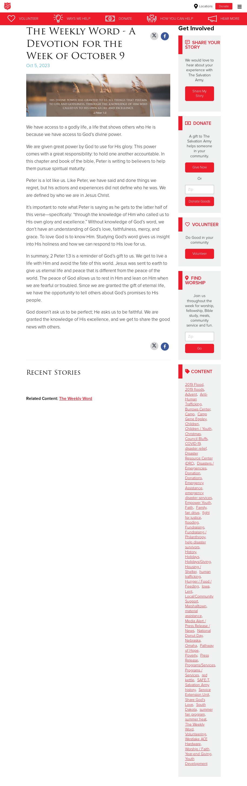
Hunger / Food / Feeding (198, 584)
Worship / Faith (197, 749)
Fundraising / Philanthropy (195, 534)
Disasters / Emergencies (199, 466)
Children (192, 424)
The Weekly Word (75, 398)
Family (201, 507)
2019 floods (194, 389)
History (190, 552)
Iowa (205, 586)
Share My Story (199, 93)
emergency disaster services (198, 495)
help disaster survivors (195, 544)
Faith (189, 507)
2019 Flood (194, 384)
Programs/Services (200, 665)
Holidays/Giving (198, 561)
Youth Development (196, 761)
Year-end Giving (198, 754)
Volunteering (195, 734)
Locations (203, 6)
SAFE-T (203, 680)
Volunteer (199, 254)
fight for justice (197, 515)
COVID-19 (193, 443)
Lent (188, 591)
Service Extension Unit (198, 692)
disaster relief (195, 448)
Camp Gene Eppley (196, 416)
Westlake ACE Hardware (196, 741)
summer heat (195, 719)
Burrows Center (197, 409)
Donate (224, 6)
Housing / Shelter (193, 569)
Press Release (197, 658)
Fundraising (194, 527)
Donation (192, 473)
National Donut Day (198, 633)
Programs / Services (193, 672)
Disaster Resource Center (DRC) (199, 458)
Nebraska (193, 640)
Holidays (192, 557)
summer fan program (199, 712)
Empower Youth (198, 502)
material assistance (193, 613)
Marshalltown (195, 606)
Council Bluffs (196, 438)
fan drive (192, 512)
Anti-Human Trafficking (196, 399)
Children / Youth (198, 428)
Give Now (199, 167)
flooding (192, 522)
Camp (190, 414)
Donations (193, 478)
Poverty (191, 655)
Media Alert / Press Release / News (197, 626)
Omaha (191, 645)
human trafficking (198, 574)
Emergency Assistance (194, 485)
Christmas (193, 434)
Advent (191, 394)
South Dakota (195, 707)
